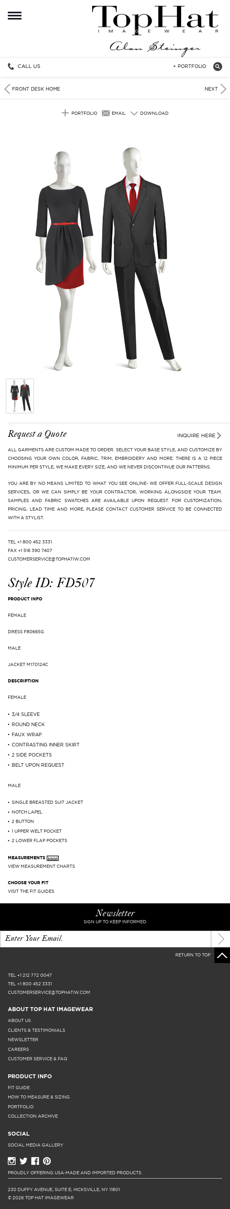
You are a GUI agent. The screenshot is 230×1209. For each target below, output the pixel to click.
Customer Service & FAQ (37, 1058)
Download (154, 113)
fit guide (19, 1087)
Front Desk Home (36, 88)
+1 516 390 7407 (35, 550)
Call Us (29, 66)
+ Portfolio (189, 66)
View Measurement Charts (41, 866)
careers (18, 1049)
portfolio (21, 1106)
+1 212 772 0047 (34, 975)
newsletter (23, 1039)
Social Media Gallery (35, 1145)
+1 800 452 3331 (34, 542)
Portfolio (84, 113)
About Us (19, 1020)
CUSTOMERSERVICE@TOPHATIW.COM (49, 559)
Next (211, 88)
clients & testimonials (36, 1030)
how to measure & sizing (39, 1097)
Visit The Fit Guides (31, 891)
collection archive (33, 1116)
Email (119, 113)
